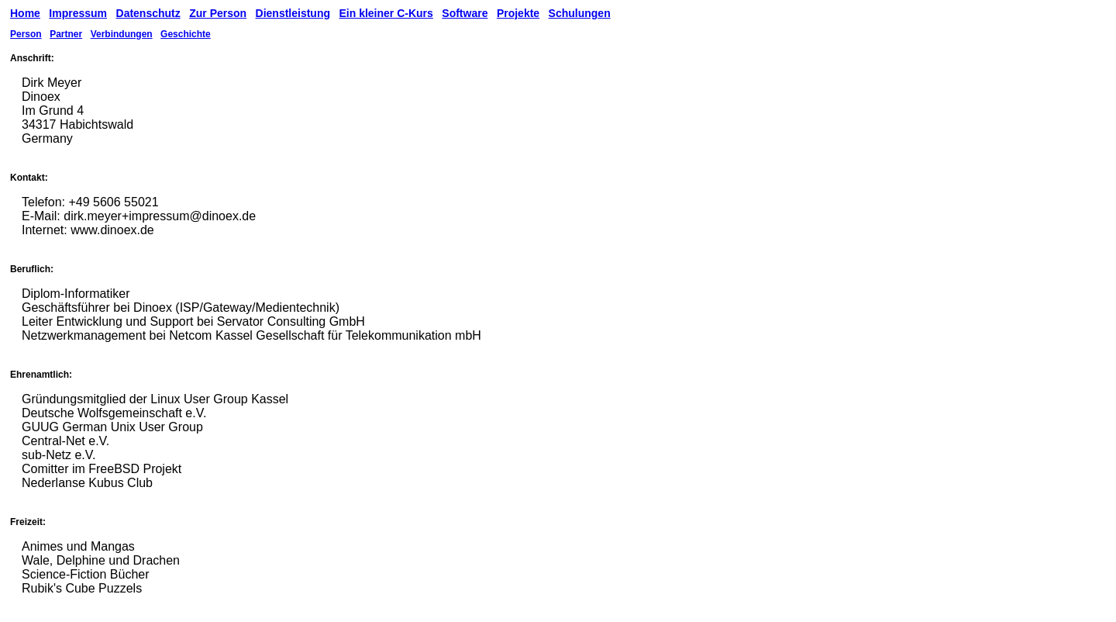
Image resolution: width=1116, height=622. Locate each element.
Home (25, 13)
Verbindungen (122, 34)
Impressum (78, 13)
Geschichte (185, 34)
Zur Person (217, 13)
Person (26, 34)
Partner (66, 34)
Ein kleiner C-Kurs (385, 13)
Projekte (518, 13)
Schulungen (580, 13)
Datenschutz (148, 13)
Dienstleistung (293, 13)
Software (464, 13)
